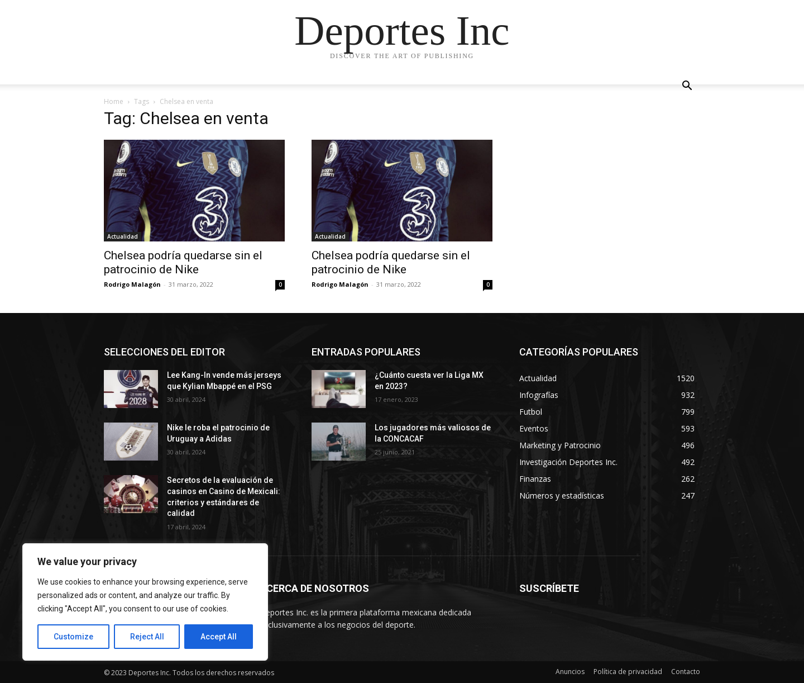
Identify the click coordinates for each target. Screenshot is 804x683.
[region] (145, 602)
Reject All (147, 636)
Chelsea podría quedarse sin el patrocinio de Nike (183, 262)
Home (113, 101)
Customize (73, 636)
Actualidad (122, 236)
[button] (686, 87)
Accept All (218, 636)
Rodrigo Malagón (132, 284)
